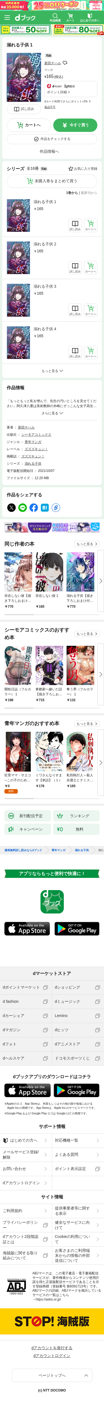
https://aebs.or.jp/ (48, 1299)
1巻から (72, 192)
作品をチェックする (55, 139)
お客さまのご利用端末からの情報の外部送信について (72, 1255)
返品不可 (49, 107)
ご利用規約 (12, 1210)
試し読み (27, 109)
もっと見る (85, 544)
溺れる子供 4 (45, 329)
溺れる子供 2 (45, 244)
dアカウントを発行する (52, 1348)
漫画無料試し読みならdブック (23, 850)
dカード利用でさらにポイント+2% (66, 101)
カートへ (32, 125)
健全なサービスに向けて (72, 1225)
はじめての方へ (20, 1140)
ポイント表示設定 (70, 1168)
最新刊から (89, 192)
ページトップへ (52, 1375)
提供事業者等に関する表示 (72, 1210)
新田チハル (52, 63)
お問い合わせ (14, 1168)
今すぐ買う (79, 125)
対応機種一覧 (66, 1140)
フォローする (65, 63)
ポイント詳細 (57, 92)
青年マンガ (33, 442)
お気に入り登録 (85, 169)
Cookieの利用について (72, 1239)
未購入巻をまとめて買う (56, 181)
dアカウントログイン (21, 1183)
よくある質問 (66, 1154)
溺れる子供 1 (45, 202)
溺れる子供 (33, 464)
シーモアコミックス (36, 435)
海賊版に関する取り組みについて (20, 1255)
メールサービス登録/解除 (21, 1154)
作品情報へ (49, 151)
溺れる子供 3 (45, 286)
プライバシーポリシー (20, 1225)
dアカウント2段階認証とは (20, 1239)
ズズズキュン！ (36, 449)
